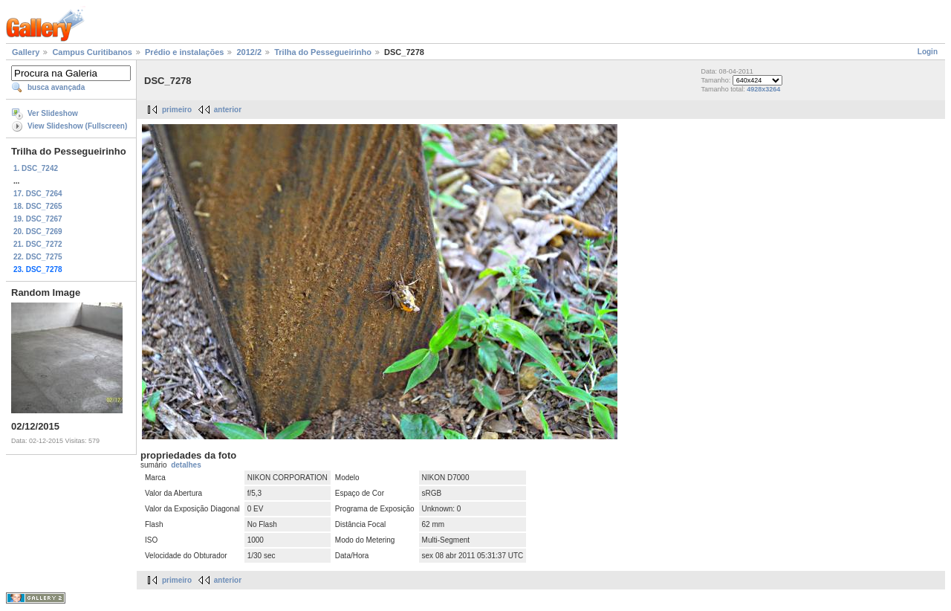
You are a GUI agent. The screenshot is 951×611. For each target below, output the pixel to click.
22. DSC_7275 (37, 257)
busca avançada (56, 87)
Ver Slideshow (52, 113)
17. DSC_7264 (37, 194)
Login (928, 52)
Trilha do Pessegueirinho (322, 52)
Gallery (25, 52)
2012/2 (249, 52)
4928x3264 (763, 89)
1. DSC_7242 (35, 168)
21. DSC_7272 (37, 244)
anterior (227, 110)
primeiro (177, 110)
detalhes (186, 465)
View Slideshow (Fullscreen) (77, 126)
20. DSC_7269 (37, 231)
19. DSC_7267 (37, 219)
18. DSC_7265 (37, 206)
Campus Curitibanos (92, 52)
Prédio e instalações (184, 52)
